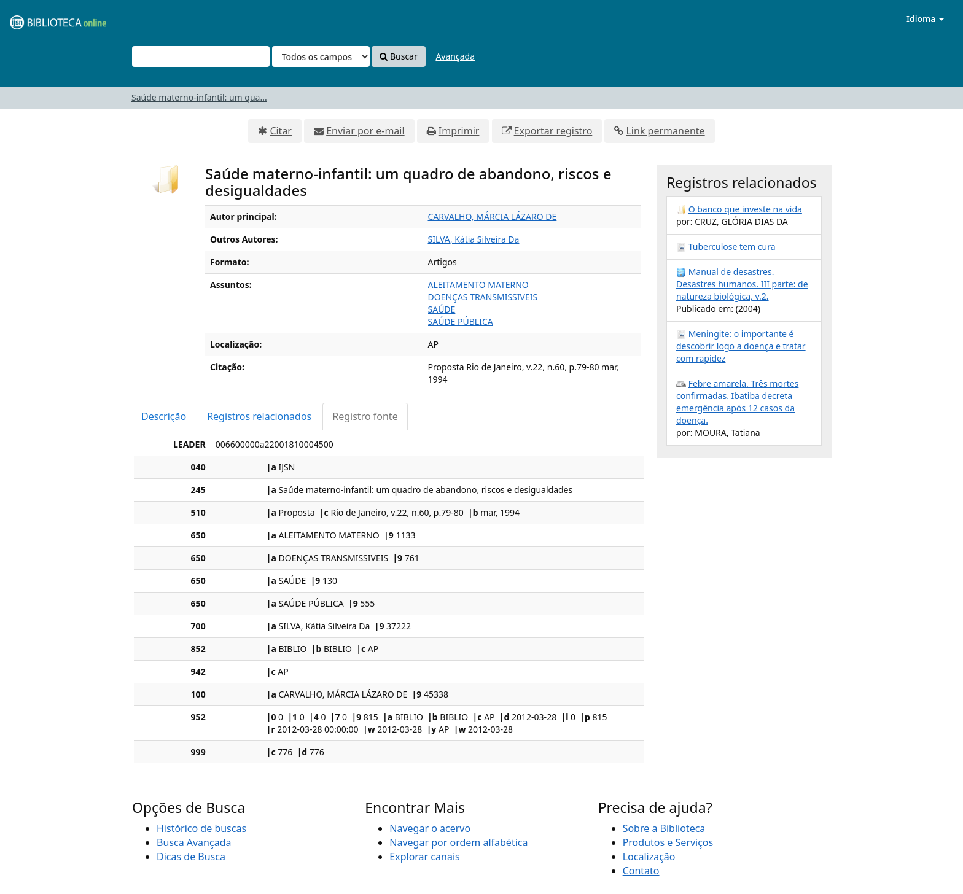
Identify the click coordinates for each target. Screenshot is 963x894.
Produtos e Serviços (668, 842)
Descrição (163, 416)
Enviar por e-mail (365, 131)
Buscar (398, 56)
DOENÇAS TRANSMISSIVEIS (483, 297)
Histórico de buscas (201, 828)
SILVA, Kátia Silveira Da (474, 239)
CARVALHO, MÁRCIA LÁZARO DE (492, 216)
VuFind (39, 18)
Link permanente (665, 131)
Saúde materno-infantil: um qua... (199, 97)
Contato (641, 870)
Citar (281, 131)
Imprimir (459, 131)
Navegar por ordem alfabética (458, 842)
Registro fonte (364, 416)
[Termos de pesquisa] (201, 56)
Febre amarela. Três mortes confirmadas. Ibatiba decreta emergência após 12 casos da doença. (737, 402)
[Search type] (321, 56)
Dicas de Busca (191, 856)
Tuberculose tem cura (732, 246)
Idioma (925, 19)
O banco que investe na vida (745, 209)
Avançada (455, 56)
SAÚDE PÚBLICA (460, 321)
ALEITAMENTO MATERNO (478, 284)
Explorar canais (424, 856)
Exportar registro (553, 131)
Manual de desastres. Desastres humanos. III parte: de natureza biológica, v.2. (742, 284)
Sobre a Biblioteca (664, 828)
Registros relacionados (259, 416)
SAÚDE (442, 309)
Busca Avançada (194, 842)
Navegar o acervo (429, 828)
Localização (649, 856)
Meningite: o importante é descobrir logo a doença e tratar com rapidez (741, 346)
